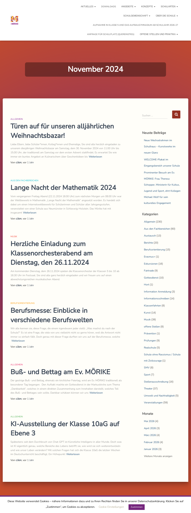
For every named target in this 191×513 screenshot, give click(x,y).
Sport (147, 374)
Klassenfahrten (152, 305)
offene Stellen (152, 326)
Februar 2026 (151, 442)
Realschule (150, 347)
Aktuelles (88, 6)
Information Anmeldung (157, 291)
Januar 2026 (151, 449)
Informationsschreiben (156, 298)
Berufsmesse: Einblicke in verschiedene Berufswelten (52, 315)
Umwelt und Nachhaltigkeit (159, 395)
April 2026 (150, 428)
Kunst (147, 312)
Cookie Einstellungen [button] (111, 507)
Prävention (150, 333)
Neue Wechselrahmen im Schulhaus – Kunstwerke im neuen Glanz (159, 146)
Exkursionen (151, 263)
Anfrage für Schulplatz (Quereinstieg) (110, 34)
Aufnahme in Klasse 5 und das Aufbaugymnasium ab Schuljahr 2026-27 (135, 25)
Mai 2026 (149, 421)
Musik (14, 236)
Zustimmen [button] (136, 507)
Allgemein (17, 119)
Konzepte (148, 6)
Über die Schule (167, 15)
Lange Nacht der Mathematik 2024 (63, 187)
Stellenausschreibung (156, 381)
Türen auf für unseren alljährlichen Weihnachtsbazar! (62, 131)
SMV (147, 367)
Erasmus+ (149, 256)
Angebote (128, 6)
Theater (148, 388)
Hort (146, 284)
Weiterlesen (95, 156)
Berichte (148, 242)
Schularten (169, 6)
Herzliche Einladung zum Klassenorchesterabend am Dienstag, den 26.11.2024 (52, 253)
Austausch (150, 235)
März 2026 (150, 435)
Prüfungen (150, 340)
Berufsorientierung (23, 303)
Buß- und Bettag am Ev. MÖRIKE (60, 372)
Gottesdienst (151, 277)
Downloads (108, 6)
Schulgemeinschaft (136, 15)
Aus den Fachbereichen (24, 180)
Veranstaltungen (153, 402)
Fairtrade (149, 270)
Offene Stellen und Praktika (159, 34)
